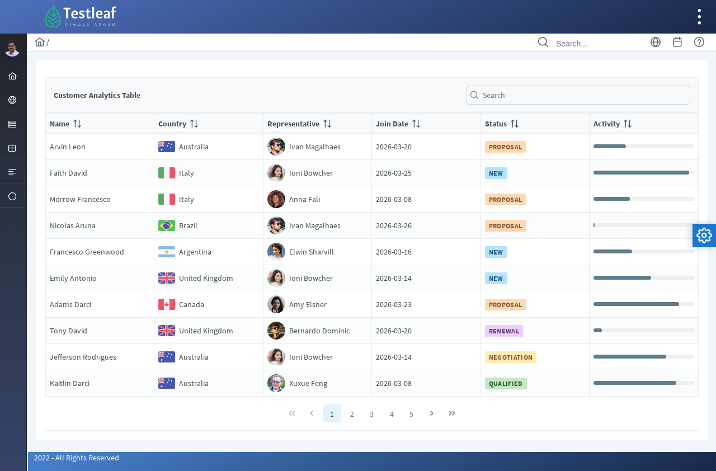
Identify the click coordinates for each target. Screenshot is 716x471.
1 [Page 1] (333, 414)
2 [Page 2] (352, 414)
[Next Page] (432, 413)
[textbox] (578, 95)
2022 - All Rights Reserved (76, 458)
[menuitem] (13, 75)
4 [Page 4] (392, 414)
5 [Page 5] (412, 414)
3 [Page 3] (372, 414)
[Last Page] (452, 413)
